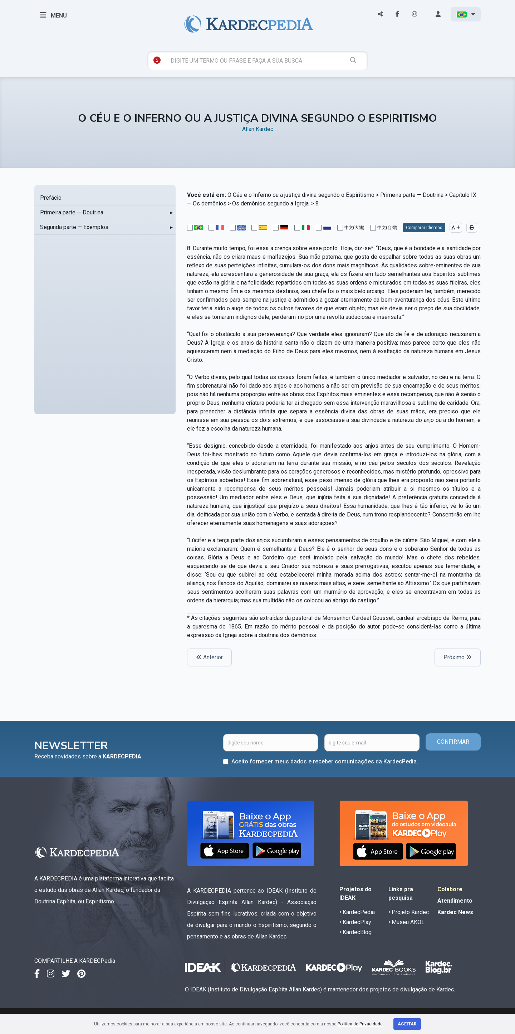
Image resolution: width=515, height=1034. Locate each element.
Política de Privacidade (360, 1023)
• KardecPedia (357, 912)
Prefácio (51, 197)
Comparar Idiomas (424, 227)
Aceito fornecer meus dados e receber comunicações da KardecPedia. (324, 761)
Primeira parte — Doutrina (71, 212)
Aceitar (407, 1023)
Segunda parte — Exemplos (74, 227)
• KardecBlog (355, 932)
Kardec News (455, 912)
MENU (53, 15)
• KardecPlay (355, 922)
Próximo (457, 657)
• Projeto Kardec (408, 912)
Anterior (209, 657)
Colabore (449, 889)
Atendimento (454, 900)
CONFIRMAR (453, 741)
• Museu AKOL (406, 922)
